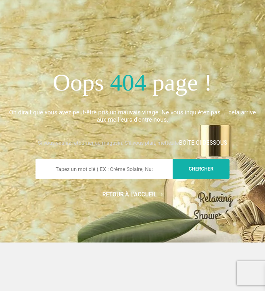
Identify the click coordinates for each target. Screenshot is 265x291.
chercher (201, 169)
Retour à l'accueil (132, 194)
